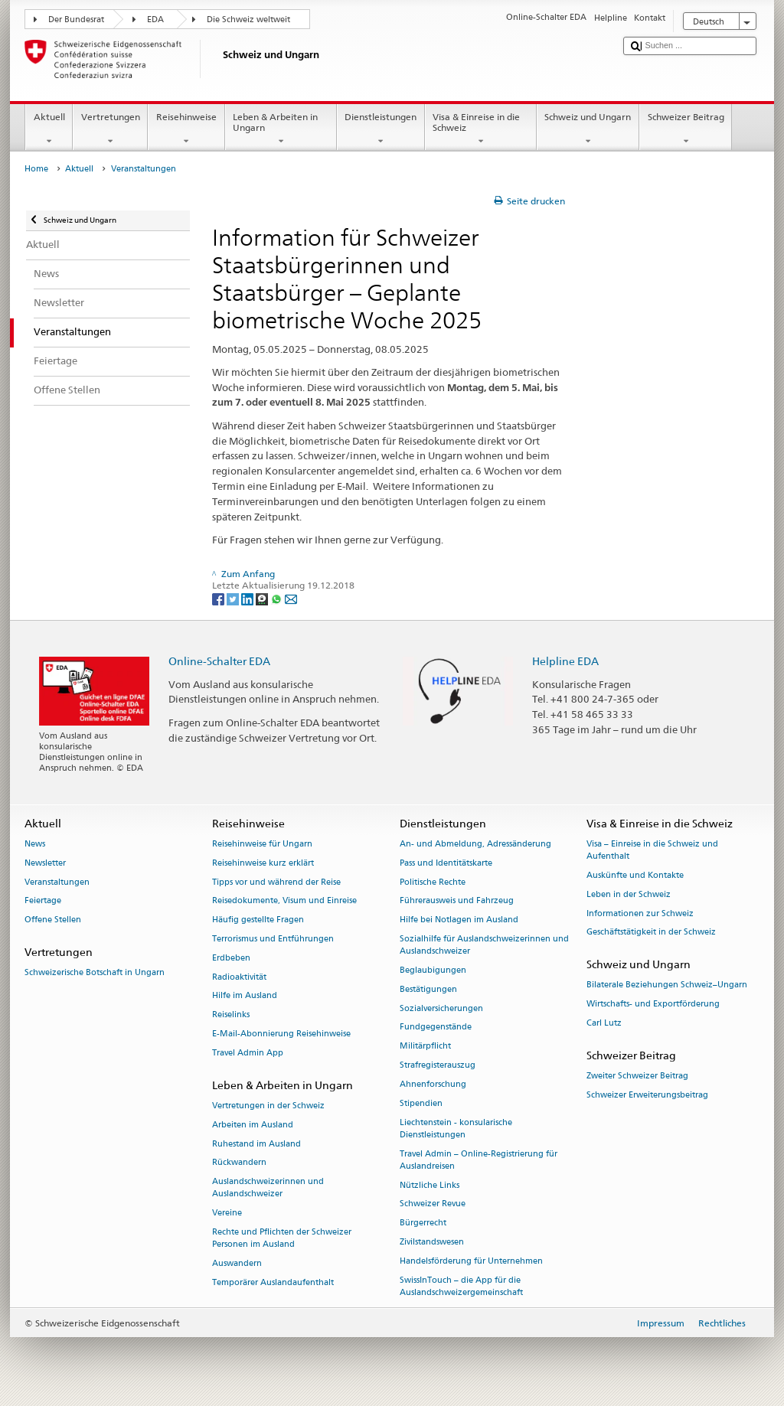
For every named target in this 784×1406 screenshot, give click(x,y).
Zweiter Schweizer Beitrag (637, 1076)
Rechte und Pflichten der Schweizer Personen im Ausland (281, 1238)
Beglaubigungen (433, 970)
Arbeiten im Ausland (252, 1125)
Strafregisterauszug (437, 1065)
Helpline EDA (565, 660)
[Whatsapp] (277, 598)
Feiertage (42, 901)
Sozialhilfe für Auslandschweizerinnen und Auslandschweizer (484, 945)
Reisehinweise (186, 129)
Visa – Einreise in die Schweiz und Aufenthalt (652, 850)
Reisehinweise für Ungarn (262, 844)
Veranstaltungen (57, 882)
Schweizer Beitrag (685, 129)
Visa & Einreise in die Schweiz (481, 129)
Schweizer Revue (433, 1204)
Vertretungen (110, 129)
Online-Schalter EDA (219, 660)
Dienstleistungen (381, 129)
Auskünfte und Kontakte (635, 875)
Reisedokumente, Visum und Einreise (284, 901)
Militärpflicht (425, 1047)
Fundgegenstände (436, 1027)
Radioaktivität (239, 977)
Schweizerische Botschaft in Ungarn (94, 973)
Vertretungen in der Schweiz (268, 1106)
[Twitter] (234, 598)
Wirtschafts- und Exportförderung (653, 1005)
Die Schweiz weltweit (248, 19)
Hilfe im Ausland (244, 996)
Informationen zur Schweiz (640, 913)
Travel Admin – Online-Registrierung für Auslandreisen (478, 1160)
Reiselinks (231, 1015)
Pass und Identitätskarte (446, 863)
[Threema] (263, 598)
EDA (155, 19)
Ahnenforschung (433, 1084)
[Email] (291, 598)
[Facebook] (219, 598)
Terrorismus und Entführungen (273, 939)
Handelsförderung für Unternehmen (471, 1261)
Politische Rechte (433, 882)
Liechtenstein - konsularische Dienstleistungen (456, 1128)
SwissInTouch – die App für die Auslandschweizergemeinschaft (461, 1286)
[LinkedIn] (248, 598)
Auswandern (237, 1263)
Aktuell (49, 129)
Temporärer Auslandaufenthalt (273, 1282)
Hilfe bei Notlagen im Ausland (459, 920)
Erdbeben (231, 958)
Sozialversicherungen (441, 1008)
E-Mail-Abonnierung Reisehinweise (281, 1034)
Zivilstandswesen (432, 1242)
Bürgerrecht (423, 1223)
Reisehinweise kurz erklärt (263, 863)
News (34, 844)
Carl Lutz (604, 1023)
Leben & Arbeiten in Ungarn (281, 129)
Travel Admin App (247, 1053)
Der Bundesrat (76, 19)
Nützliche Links (429, 1185)
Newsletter (45, 863)
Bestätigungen (428, 989)
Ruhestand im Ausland (256, 1144)
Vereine (227, 1213)
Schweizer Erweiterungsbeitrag (647, 1095)
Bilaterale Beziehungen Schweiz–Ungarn (666, 985)
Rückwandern (239, 1163)
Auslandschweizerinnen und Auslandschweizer (268, 1188)
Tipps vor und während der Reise (276, 882)
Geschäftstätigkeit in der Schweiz (651, 933)
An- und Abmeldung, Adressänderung (475, 844)
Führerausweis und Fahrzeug (457, 901)
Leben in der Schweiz (628, 894)
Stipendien (421, 1103)
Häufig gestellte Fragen (258, 920)
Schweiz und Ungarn (588, 129)
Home (36, 169)
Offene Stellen (52, 920)
